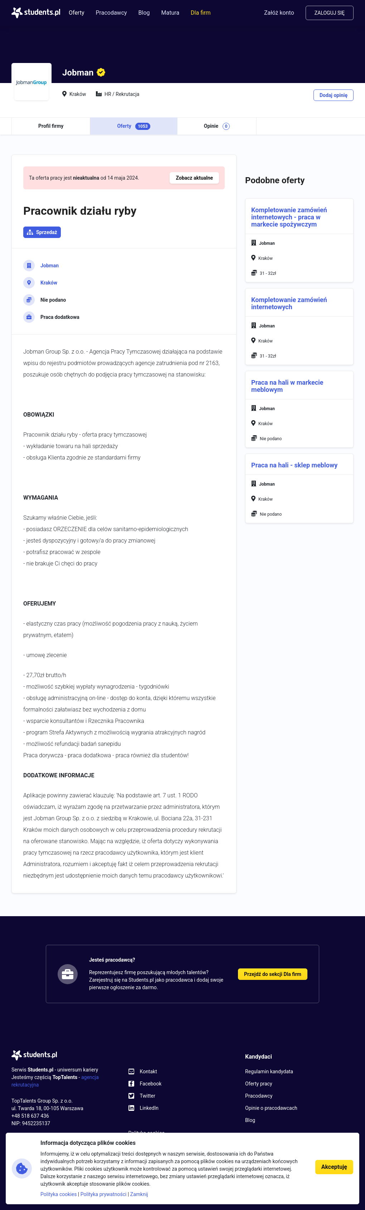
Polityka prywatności (104, 1194)
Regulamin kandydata (269, 1071)
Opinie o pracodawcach (271, 1108)
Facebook (151, 1084)
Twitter (147, 1096)
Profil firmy (50, 126)
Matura (170, 12)
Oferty (76, 12)
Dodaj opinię (333, 95)
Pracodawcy (111, 12)
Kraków (48, 283)
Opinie (217, 126)
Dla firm (200, 12)
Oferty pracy (258, 1084)
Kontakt (148, 1071)
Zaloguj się (330, 13)
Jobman (49, 265)
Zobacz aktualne (194, 178)
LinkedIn (149, 1108)
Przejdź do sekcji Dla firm (272, 974)
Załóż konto (279, 12)
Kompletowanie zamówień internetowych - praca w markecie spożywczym (289, 217)
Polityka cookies (58, 1194)
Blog (144, 12)
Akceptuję (334, 1166)
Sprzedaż (46, 232)
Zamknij (139, 1194)
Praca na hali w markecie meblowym (287, 386)
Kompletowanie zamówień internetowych (289, 303)
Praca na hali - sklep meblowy (294, 465)
